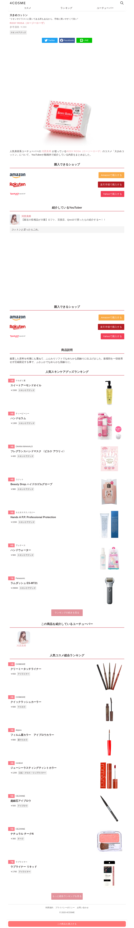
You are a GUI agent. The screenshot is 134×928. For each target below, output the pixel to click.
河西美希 (46, 151)
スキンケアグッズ (18, 32)
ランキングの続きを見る (67, 612)
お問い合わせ (82, 907)
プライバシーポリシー (65, 907)
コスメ (27, 8)
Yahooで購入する (112, 194)
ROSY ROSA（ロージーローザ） (28, 23)
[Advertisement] (67, 68)
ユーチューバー (105, 8)
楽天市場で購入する (111, 184)
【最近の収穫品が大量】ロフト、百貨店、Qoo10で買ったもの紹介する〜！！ (63, 219)
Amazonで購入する (111, 175)
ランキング (66, 8)
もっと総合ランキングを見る (67, 896)
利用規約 (49, 907)
